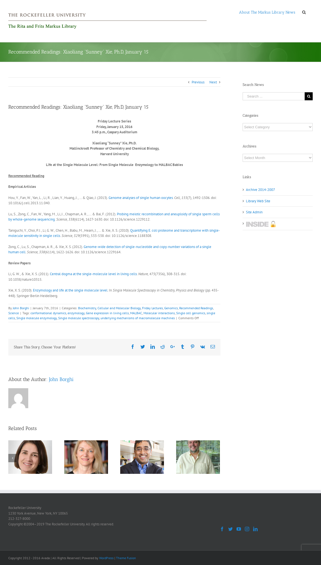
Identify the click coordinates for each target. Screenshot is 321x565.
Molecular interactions (159, 313)
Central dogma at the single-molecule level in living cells (93, 274)
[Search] (304, 12)
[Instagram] (247, 529)
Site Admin (254, 212)
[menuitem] (267, 12)
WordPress (106, 558)
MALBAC (136, 313)
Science (13, 313)
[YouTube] (239, 529)
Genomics (171, 308)
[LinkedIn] (255, 529)
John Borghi (21, 308)
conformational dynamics (48, 313)
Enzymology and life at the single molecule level (69, 290)
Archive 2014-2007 (260, 189)
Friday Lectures (152, 308)
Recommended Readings (196, 308)
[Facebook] (222, 529)
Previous (198, 82)
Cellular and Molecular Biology (119, 308)
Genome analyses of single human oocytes (141, 197)
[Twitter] (230, 529)
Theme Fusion (126, 558)
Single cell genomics (190, 313)
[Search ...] (274, 96)
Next (213, 82)
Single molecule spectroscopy (78, 318)
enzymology (76, 313)
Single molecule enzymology (36, 318)
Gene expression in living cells (107, 313)
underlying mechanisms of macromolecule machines (138, 318)
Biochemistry (87, 308)
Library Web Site (258, 201)
